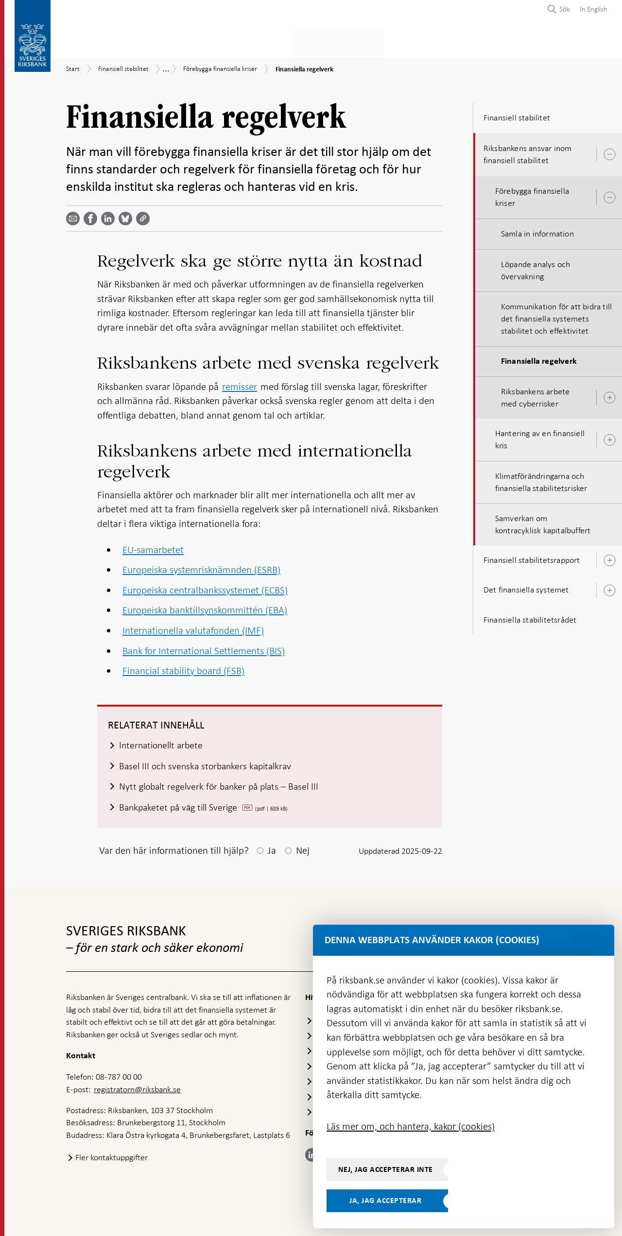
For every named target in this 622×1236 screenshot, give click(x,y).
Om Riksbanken (573, 42)
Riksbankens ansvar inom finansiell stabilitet (528, 151)
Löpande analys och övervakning (535, 267)
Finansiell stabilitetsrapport (532, 557)
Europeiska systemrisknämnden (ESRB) (201, 566)
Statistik (83, 42)
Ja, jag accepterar (385, 1200)
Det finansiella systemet (526, 587)
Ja (272, 849)
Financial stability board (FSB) (183, 667)
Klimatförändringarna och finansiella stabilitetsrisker (541, 479)
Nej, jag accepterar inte (385, 1169)
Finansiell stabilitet (343, 42)
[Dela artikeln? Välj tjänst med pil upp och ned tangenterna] (110, 215)
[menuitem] (591, 9)
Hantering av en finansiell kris (540, 436)
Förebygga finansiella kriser (532, 194)
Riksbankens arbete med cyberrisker (535, 394)
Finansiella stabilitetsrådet (530, 616)
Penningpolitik (261, 42)
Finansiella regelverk (539, 358)
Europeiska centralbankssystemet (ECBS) (205, 587)
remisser (239, 383)
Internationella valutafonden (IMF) (193, 627)
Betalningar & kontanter (165, 42)
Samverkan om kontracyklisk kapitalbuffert (543, 521)
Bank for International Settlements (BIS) (203, 648)
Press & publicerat (492, 42)
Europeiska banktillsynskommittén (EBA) (204, 607)
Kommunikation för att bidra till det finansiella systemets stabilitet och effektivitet (556, 315)
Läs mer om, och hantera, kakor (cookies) (411, 1126)
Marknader (417, 42)
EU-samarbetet (153, 547)
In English (593, 9)
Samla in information (537, 231)
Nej (303, 849)
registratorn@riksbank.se (137, 1088)
